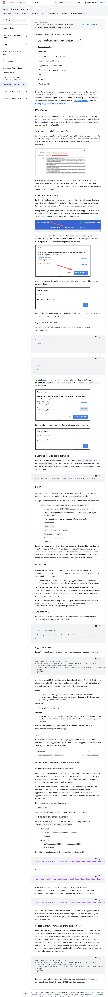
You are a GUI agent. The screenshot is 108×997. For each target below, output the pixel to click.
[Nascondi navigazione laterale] (25, 993)
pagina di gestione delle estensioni (56, 380)
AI (42, 13)
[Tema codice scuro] (96, 336)
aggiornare (48, 316)
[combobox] (64, 2)
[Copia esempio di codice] (99, 336)
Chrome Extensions (20, 9)
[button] (12, 36)
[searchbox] (14, 20)
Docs (5, 9)
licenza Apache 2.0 (88, 995)
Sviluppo (25, 13)
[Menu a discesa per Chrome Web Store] (87, 13)
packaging (61, 697)
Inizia (16, 13)
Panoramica (7, 13)
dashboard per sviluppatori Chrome (49, 119)
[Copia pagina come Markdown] (77, 39)
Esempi (65, 13)
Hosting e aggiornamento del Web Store (50, 104)
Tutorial (68, 34)
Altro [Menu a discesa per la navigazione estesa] (34, 2)
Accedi (102, 2)
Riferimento (51, 13)
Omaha (86, 680)
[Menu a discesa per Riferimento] (57, 13)
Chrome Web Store (78, 13)
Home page (39, 34)
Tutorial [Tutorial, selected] (35, 13)
